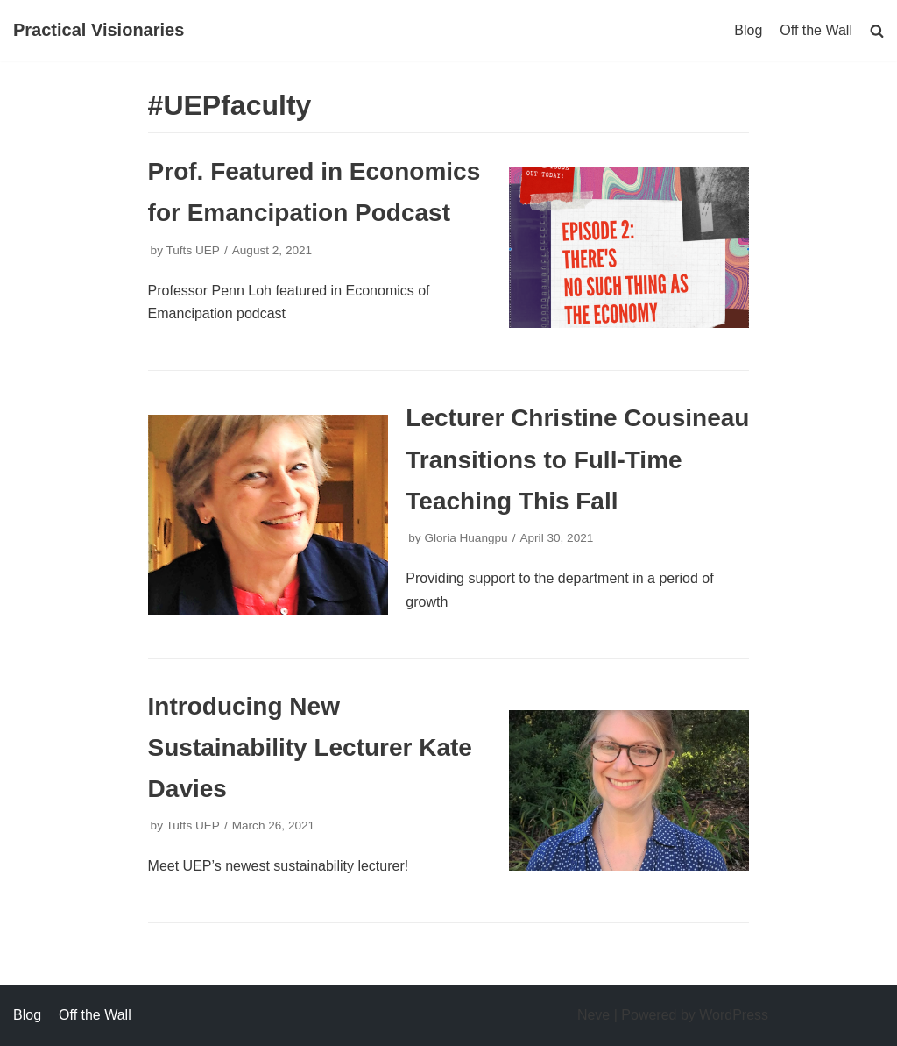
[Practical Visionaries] (98, 31)
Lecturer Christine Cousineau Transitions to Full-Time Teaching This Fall (577, 459)
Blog (748, 30)
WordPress (733, 1014)
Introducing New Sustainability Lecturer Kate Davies (310, 747)
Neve (593, 1014)
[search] (877, 30)
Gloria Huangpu (465, 537)
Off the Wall (816, 30)
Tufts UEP (192, 250)
